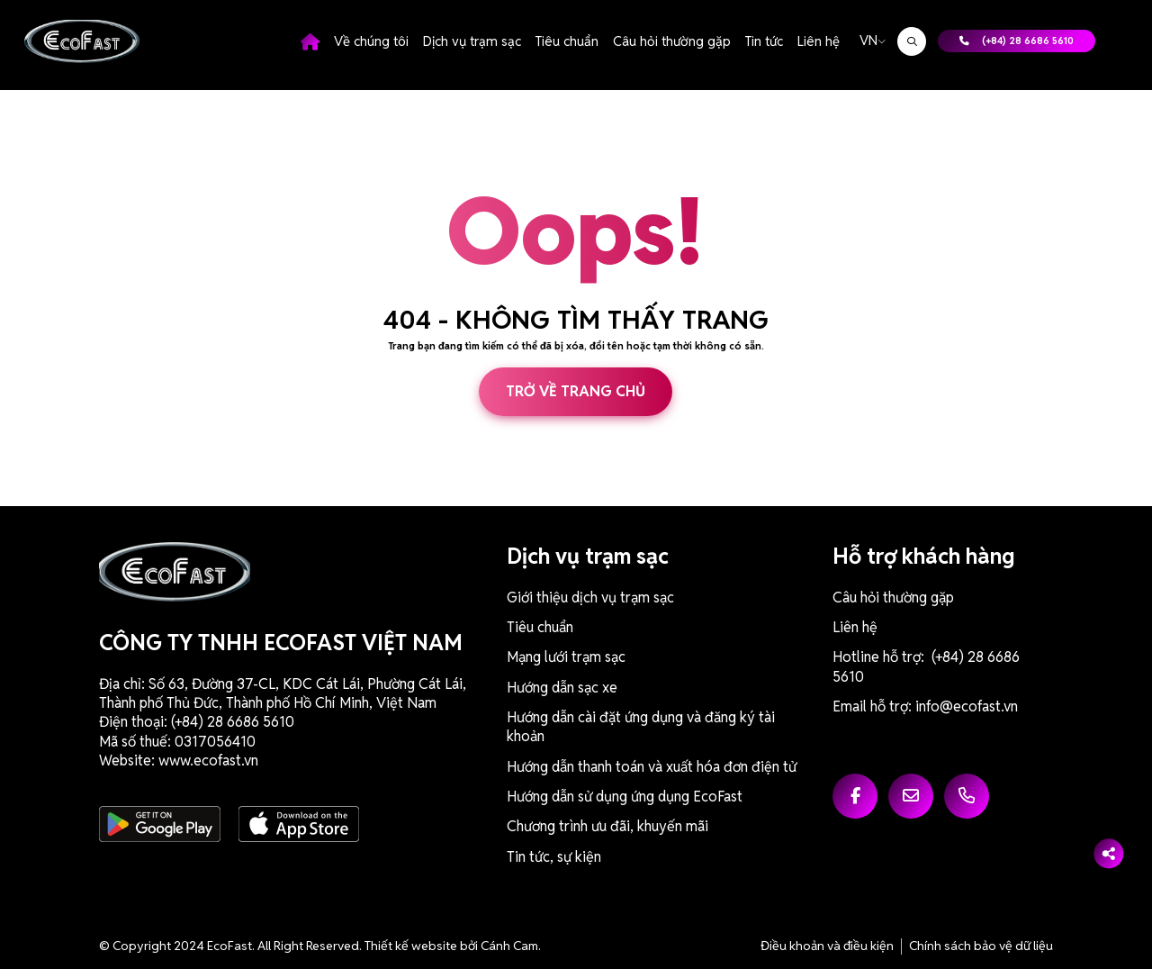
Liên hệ (818, 41)
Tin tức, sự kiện (554, 856)
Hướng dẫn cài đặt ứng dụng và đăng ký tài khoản (641, 727)
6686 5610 (260, 721)
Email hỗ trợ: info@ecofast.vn (925, 706)
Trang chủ (310, 41)
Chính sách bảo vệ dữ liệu (981, 945)
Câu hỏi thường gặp (672, 41)
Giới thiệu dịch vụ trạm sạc (590, 597)
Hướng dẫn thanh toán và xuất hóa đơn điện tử (651, 766)
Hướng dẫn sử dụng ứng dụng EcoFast (624, 796)
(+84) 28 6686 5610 (1016, 40)
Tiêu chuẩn (567, 41)
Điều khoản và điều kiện (827, 945)
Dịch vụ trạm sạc (472, 41)
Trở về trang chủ (575, 391)
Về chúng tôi (371, 41)
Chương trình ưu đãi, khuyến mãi (607, 826)
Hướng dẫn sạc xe (562, 687)
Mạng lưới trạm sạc (566, 657)
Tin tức (764, 41)
